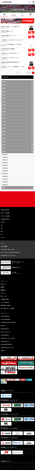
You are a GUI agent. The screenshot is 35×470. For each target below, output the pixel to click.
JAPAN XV (3, 222)
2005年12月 (5, 154)
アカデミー (3, 237)
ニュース (2, 243)
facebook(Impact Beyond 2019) (7, 322)
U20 (1, 228)
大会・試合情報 (4, 246)
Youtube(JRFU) (4, 335)
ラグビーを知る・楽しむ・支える (7, 249)
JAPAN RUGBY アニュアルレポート (8, 255)
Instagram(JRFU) (4, 341)
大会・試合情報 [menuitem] (13, 15)
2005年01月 (5, 184)
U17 (1, 234)
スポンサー (3, 293)
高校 (2, 231)
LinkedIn (2, 350)
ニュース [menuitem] (4, 15)
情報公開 (2, 287)
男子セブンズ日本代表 (5, 213)
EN (30, 1)
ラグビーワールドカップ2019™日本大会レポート (11, 252)
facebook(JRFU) (4, 316)
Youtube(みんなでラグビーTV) (7, 338)
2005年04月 (5, 176)
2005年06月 (5, 170)
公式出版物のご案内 (5, 299)
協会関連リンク (4, 290)
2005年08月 (5, 165)
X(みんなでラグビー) (5, 332)
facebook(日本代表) (5, 319)
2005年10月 (5, 160)
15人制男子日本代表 (9, 5)
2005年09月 (5, 162)
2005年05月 (5, 173)
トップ (2, 5)
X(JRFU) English (4, 328)
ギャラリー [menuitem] (30, 15)
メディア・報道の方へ (5, 302)
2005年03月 (5, 179)
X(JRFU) (2, 325)
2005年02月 (5, 181)
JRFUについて (4, 284)
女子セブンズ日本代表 (5, 216)
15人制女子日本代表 (5, 219)
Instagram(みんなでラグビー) (7, 347)
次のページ (29, 72)
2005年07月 (5, 168)
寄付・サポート (4, 296)
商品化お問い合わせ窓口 (6, 305)
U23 (1, 225)
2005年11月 (5, 157)
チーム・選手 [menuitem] (22, 15)
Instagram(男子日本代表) (6, 344)
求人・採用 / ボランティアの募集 (7, 308)
